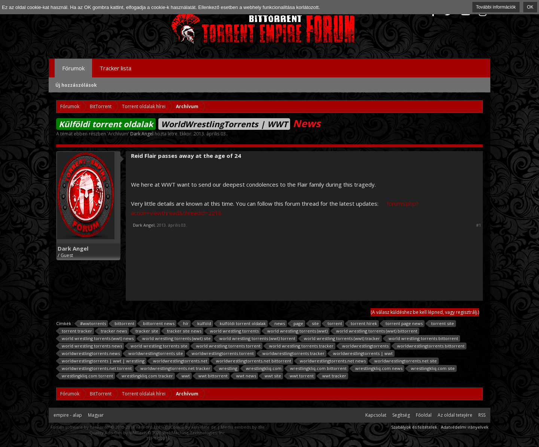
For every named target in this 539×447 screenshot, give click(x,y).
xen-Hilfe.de (203, 427)
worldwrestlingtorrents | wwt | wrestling (102, 361)
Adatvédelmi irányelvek (464, 427)
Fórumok (73, 68)
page (297, 323)
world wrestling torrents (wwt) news (97, 338)
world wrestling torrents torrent (227, 346)
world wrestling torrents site (158, 346)
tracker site (145, 331)
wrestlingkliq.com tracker (146, 376)
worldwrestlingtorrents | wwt (362, 353)
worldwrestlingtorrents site (154, 353)
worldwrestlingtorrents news (90, 353)
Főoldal (424, 415)
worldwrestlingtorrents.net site (404, 361)
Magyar (96, 415)
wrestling (227, 368)
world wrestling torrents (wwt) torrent (256, 338)
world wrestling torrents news (91, 346)
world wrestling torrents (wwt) (296, 331)
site (314, 323)
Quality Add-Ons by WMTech (157, 432)
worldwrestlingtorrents (364, 346)
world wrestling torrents (233, 331)
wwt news (245, 376)
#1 (478, 225)
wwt (184, 376)
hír (185, 323)
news (278, 323)
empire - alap (68, 415)
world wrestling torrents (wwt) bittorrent (375, 331)
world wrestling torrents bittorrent (422, 338)
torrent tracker (76, 331)
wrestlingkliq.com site (432, 368)
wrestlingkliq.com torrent (86, 376)
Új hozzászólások (76, 85)
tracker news (112, 331)
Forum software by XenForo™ (106, 427)
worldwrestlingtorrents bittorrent (430, 346)
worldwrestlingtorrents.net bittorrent (252, 361)
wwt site (271, 376)
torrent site (441, 323)
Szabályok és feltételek (414, 427)
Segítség (401, 415)
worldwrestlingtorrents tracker (292, 353)
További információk (496, 7)
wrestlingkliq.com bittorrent (317, 368)
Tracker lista (115, 68)
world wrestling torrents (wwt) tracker (341, 338)
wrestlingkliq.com (262, 368)
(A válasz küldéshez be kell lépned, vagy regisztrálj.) (425, 312)
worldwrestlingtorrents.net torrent (96, 368)
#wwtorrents (92, 323)
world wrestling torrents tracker (300, 346)
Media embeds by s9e (243, 427)
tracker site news (183, 331)
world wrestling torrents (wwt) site (175, 338)
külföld (203, 323)
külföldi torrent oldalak (241, 323)
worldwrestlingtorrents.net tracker (174, 368)
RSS (481, 415)
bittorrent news (157, 323)
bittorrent (123, 323)
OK (530, 7)
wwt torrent (300, 376)
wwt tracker (333, 376)
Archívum (118, 134)
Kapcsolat (375, 415)
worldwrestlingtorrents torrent (221, 353)
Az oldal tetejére (455, 415)
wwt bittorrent (212, 376)
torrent (333, 323)
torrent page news (403, 323)
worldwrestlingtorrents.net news (332, 361)
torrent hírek (362, 323)
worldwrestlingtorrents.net (179, 361)
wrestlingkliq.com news (377, 368)
